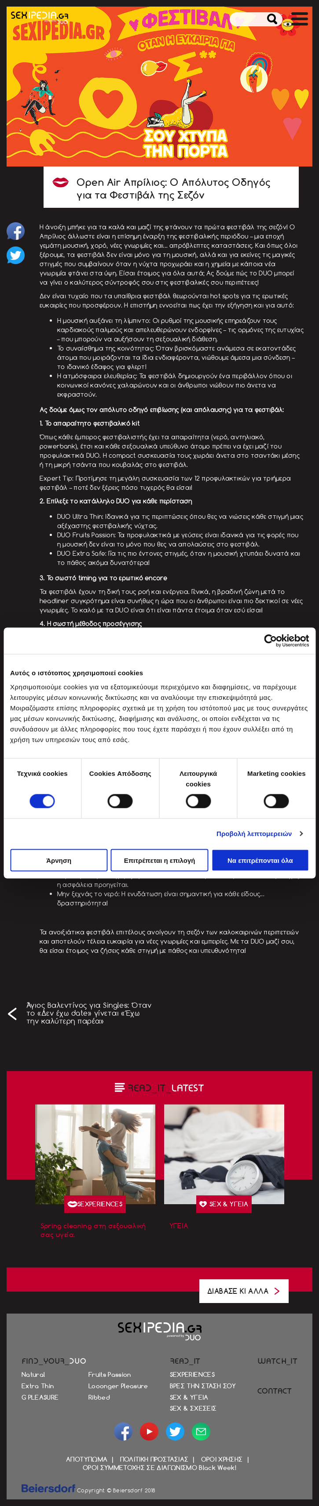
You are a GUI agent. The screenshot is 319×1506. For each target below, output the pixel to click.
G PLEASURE (40, 1397)
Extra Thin (38, 1386)
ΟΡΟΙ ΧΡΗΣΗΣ (222, 1459)
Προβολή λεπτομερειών (254, 833)
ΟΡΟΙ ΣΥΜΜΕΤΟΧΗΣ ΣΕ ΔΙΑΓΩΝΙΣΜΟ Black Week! (159, 1467)
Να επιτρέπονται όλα (260, 860)
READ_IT (185, 1361)
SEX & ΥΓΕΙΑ (189, 1397)
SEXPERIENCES (192, 1374)
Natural (33, 1374)
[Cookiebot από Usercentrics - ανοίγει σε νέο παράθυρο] (270, 641)
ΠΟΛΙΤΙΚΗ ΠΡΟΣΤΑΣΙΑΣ (154, 1459)
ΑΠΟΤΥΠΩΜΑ (86, 1459)
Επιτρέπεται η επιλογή (159, 860)
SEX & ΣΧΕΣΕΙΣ (193, 1408)
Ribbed (99, 1397)
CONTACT (274, 1391)
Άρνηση (58, 860)
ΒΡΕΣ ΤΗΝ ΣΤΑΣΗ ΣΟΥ (203, 1386)
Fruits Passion (109, 1374)
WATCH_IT (277, 1361)
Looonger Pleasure (118, 1386)
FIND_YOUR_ (54, 1361)
